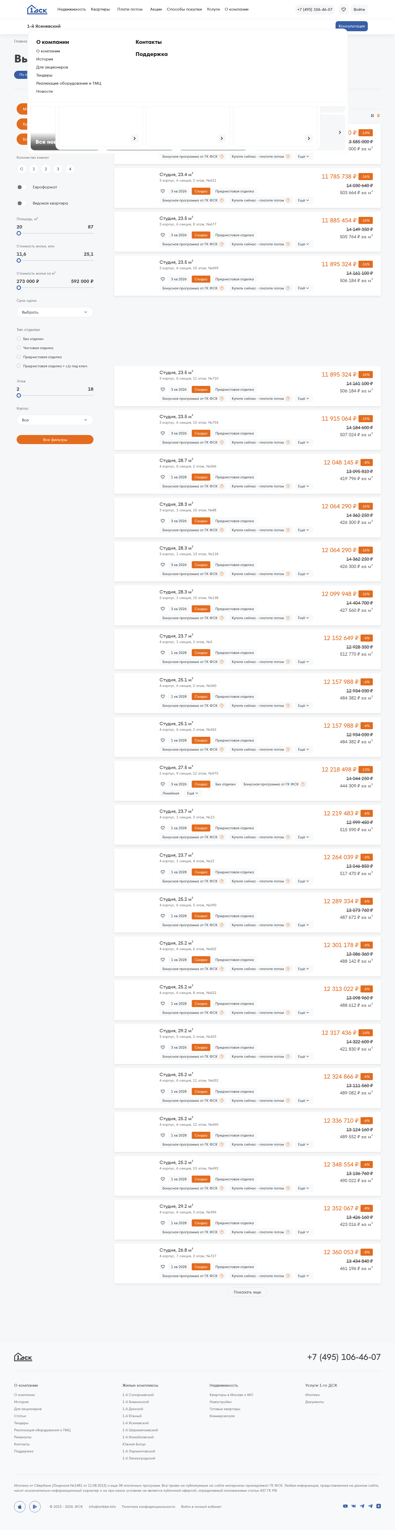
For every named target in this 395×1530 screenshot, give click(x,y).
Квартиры (100, 9)
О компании (236, 9)
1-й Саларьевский (138, 1394)
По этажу (239, 115)
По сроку (189, 115)
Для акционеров (28, 1408)
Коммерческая (222, 1415)
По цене (122, 115)
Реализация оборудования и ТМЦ (42, 1430)
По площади (214, 115)
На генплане (72, 74)
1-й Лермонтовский (138, 1451)
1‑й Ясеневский (50, 41)
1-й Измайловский (138, 1437)
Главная (21, 41)
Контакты (22, 1444)
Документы (314, 1401)
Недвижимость (71, 9)
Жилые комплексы (140, 1385)
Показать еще (247, 1292)
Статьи (20, 1415)
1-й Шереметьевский (140, 1430)
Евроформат (45, 187)
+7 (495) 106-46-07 (344, 1356)
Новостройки (221, 1401)
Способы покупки (184, 9)
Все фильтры (55, 440)
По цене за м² (266, 115)
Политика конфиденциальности (148, 1506)
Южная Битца (134, 1444)
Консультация (352, 26)
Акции (156, 9)
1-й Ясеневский (135, 1422)
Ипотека (312, 1394)
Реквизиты (22, 1437)
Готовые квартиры (225, 1408)
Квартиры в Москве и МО (231, 1394)
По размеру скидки (157, 115)
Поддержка (24, 1451)
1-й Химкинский (135, 1401)
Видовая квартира (50, 203)
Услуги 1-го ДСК (321, 1385)
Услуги (213, 9)
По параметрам (33, 74)
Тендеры (21, 1422)
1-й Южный (132, 1415)
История (21, 1401)
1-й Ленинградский (138, 1458)
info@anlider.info (102, 1506)
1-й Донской (132, 1408)
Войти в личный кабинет (201, 1506)
